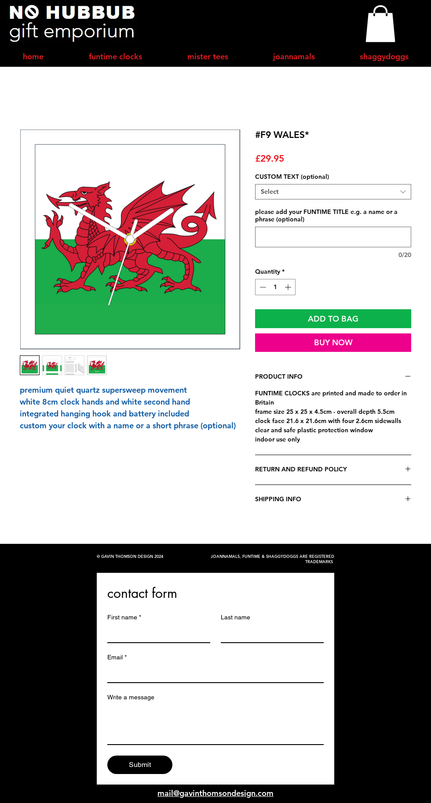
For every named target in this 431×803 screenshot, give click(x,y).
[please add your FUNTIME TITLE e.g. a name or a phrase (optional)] (333, 237)
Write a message (130, 697)
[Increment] (288, 287)
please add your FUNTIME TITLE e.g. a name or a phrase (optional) (326, 215)
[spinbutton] (275, 287)
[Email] (212, 673)
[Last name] (269, 633)
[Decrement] (261, 287)
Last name (235, 617)
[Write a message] (215, 724)
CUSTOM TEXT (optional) (292, 177)
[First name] (156, 633)
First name (124, 617)
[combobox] (333, 191)
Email (117, 657)
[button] (380, 23)
